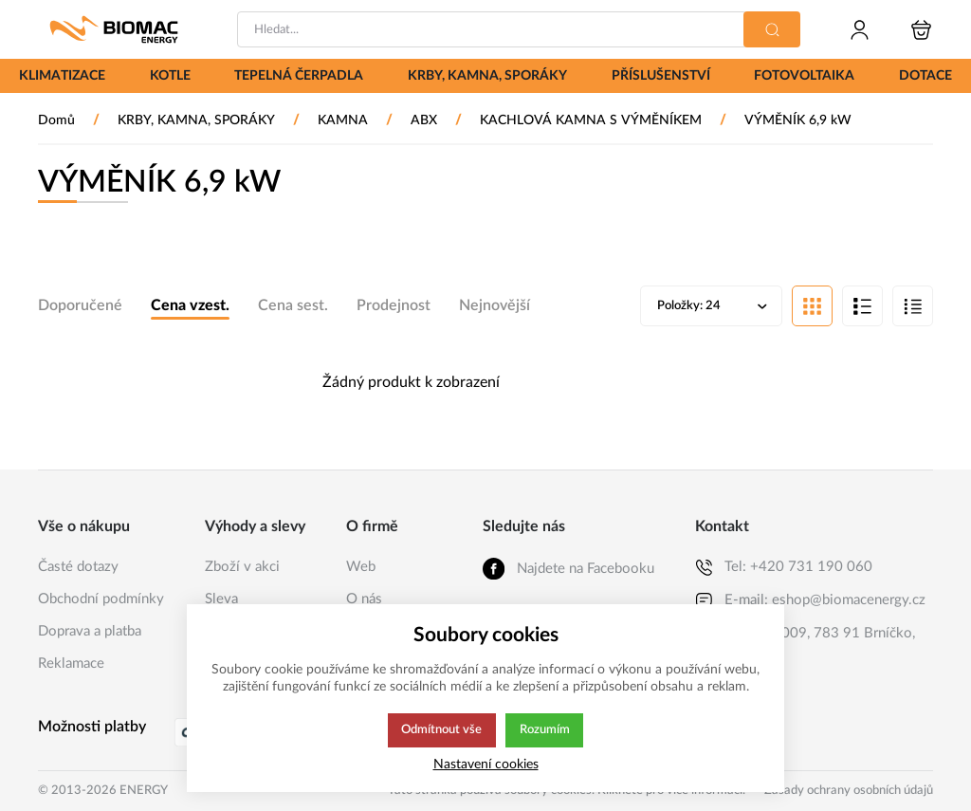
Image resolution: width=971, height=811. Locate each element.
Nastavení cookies (486, 764)
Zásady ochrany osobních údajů (848, 790)
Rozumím (546, 730)
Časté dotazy (78, 567)
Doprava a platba (89, 631)
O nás (364, 599)
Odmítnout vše (441, 730)
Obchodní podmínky (101, 599)
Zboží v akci (242, 567)
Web (361, 567)
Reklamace (71, 663)
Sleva (221, 599)
